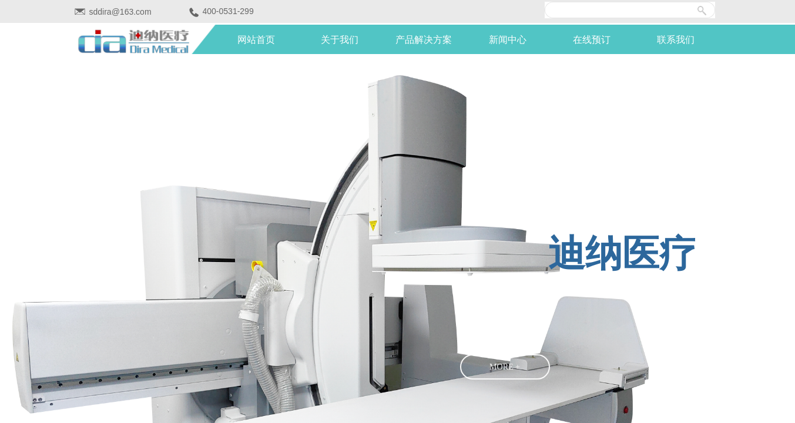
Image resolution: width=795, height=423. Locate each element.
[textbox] (625, 10)
